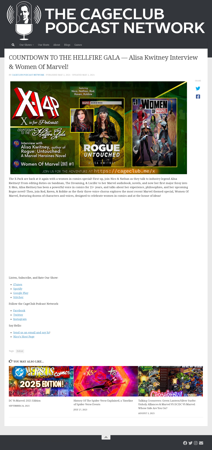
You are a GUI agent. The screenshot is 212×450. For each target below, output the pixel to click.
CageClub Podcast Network (28, 75)
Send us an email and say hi (31, 332)
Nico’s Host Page (23, 336)
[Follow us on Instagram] (196, 443)
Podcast (20, 351)
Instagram (20, 319)
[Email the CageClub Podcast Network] (201, 443)
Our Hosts (43, 44)
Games (78, 44)
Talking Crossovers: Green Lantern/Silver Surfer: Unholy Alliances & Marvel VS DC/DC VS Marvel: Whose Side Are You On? (167, 404)
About (56, 44)
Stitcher (18, 297)
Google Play (20, 293)
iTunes (17, 284)
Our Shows (25, 44)
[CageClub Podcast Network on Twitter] (190, 443)
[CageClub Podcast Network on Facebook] (185, 443)
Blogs (67, 44)
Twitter (18, 314)
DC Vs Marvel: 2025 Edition (25, 400)
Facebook (19, 310)
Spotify (17, 288)
